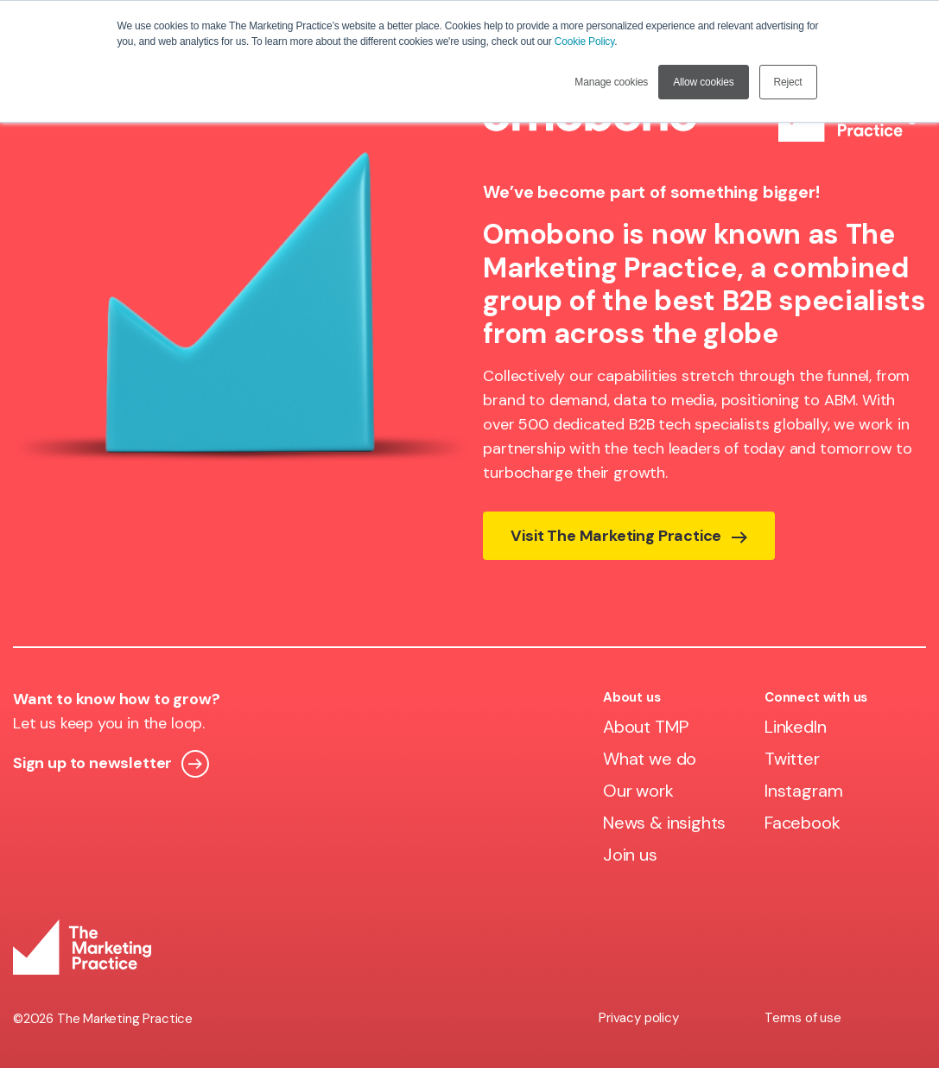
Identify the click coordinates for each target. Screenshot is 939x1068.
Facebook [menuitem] (803, 822)
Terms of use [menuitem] (803, 1018)
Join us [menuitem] (630, 854)
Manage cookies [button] (611, 82)
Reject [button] (788, 82)
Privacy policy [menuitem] (638, 1018)
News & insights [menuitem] (664, 822)
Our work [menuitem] (638, 790)
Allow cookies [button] (703, 82)
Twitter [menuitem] (792, 758)
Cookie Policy (584, 41)
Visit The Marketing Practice (629, 535)
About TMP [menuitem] (645, 726)
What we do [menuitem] (649, 758)
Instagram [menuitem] (803, 790)
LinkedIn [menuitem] (796, 726)
